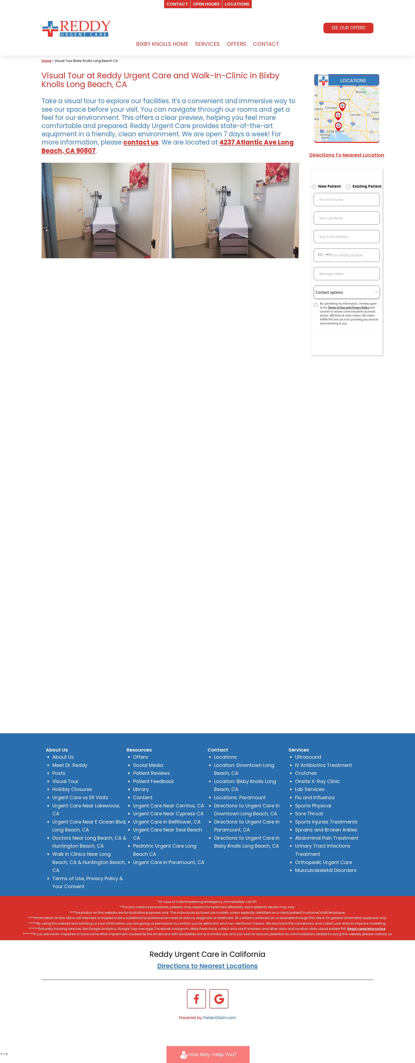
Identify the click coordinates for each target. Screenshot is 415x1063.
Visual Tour (65, 781)
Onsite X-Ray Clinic (317, 781)
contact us (141, 142)
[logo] (78, 28)
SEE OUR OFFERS (348, 28)
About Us (63, 757)
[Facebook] (196, 998)
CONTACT (266, 44)
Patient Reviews (151, 773)
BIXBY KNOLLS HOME (162, 44)
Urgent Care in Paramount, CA (168, 862)
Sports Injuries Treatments (326, 821)
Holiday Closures (72, 789)
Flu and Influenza (315, 797)
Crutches (306, 773)
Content (142, 797)
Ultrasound (308, 757)
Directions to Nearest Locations (207, 966)
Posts (58, 773)
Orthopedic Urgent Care (323, 862)
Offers (140, 757)
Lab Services (309, 789)
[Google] (218, 998)
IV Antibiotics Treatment (323, 765)
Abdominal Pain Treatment (326, 838)
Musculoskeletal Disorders (326, 870)
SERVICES (207, 44)
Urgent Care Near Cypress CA (168, 813)
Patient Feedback (153, 781)
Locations (225, 757)
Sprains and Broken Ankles (326, 829)
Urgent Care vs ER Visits (80, 797)
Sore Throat (309, 813)
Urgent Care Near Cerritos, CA (168, 805)
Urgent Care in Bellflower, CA (167, 821)
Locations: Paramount (240, 797)
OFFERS (236, 44)
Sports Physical (313, 805)
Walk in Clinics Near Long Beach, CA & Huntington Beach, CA (89, 862)
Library (141, 789)
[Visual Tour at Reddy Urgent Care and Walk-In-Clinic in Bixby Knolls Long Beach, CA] (105, 211)
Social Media (148, 765)
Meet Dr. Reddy (69, 765)
